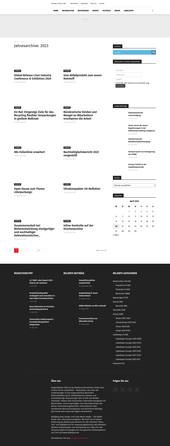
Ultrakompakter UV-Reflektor (81, 189)
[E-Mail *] (129, 79)
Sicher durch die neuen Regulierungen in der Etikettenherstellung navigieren (141, 128)
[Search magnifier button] (153, 52)
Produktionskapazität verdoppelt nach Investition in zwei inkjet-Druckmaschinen (42, 295)
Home (55, 11)
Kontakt (101, 3)
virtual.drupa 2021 (126, 322)
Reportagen (83, 11)
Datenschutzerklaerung (138, 83)
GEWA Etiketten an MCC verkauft (92, 306)
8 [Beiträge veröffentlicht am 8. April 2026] (128, 216)
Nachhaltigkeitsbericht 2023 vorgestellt (81, 153)
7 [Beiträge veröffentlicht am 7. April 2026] (122, 216)
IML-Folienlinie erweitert (29, 152)
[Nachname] (129, 75)
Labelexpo (128, 11)
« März (116, 235)
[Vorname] (129, 70)
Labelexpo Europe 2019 (128, 351)
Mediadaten (74, 3)
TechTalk (106, 11)
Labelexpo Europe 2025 (128, 339)
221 (38, 250)
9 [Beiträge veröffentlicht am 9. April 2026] (135, 216)
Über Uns (94, 3)
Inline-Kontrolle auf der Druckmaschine (78, 227)
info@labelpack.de (79, 438)
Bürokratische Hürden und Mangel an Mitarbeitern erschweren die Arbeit (80, 115)
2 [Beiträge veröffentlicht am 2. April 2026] (135, 211)
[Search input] (133, 52)
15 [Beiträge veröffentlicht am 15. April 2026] (129, 221)
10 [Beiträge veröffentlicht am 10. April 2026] (141, 216)
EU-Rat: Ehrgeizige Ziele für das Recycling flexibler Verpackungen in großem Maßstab (35, 115)
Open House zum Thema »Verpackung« (29, 190)
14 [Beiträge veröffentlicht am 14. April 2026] (123, 221)
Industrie (17, 71)
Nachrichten (68, 11)
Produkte (67, 71)
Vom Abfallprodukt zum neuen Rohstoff (82, 77)
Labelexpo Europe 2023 (128, 343)
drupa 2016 (123, 330)
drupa (117, 11)
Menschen (123, 293)
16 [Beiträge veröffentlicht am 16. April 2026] (135, 221)
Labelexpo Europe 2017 (128, 355)
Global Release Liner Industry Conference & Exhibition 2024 (32, 77)
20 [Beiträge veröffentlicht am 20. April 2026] (116, 226)
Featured (118, 363)
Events (95, 11)
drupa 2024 (123, 318)
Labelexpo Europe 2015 (128, 359)
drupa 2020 (123, 326)
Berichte (121, 306)
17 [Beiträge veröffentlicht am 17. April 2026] (141, 221)
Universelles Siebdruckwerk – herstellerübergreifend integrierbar (41, 322)
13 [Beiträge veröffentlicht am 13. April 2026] (116, 221)
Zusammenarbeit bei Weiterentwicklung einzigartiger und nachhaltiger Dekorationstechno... (34, 230)
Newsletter (84, 3)
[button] (153, 10)
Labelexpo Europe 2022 (128, 347)
